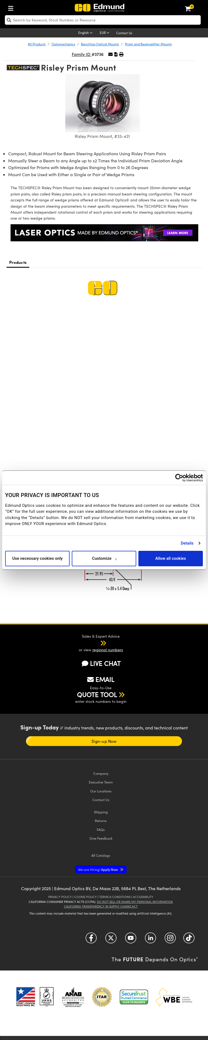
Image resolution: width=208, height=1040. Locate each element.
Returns (101, 820)
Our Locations (101, 791)
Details (187, 543)
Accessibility (143, 897)
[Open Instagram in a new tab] (170, 940)
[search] (103, 20)
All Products (37, 44)
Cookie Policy (85, 897)
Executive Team (101, 782)
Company (100, 773)
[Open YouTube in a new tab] (130, 940)
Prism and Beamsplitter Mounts (148, 44)
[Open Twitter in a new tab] (111, 940)
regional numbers (107, 649)
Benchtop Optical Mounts (100, 44)
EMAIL (100, 679)
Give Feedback (100, 838)
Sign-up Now (104, 741)
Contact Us (124, 33)
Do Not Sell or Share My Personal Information (135, 902)
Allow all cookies (170, 558)
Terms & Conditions (115, 897)
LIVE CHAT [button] (101, 663)
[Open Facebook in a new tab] (91, 940)
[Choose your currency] (105, 33)
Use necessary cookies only (37, 558)
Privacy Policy (60, 897)
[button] (116, 54)
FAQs (101, 829)
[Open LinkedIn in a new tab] (150, 940)
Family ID (82, 54)
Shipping (101, 812)
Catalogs (100, 855)
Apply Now (98, 869)
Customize (104, 558)
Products (18, 262)
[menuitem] (12, 7)
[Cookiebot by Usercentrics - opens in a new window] (179, 478)
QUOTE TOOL (97, 694)
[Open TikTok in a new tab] (189, 940)
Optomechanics (63, 44)
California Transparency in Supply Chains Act (101, 906)
